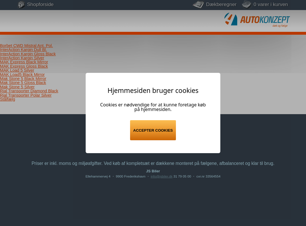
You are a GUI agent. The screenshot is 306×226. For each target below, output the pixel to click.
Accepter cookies (153, 130)
